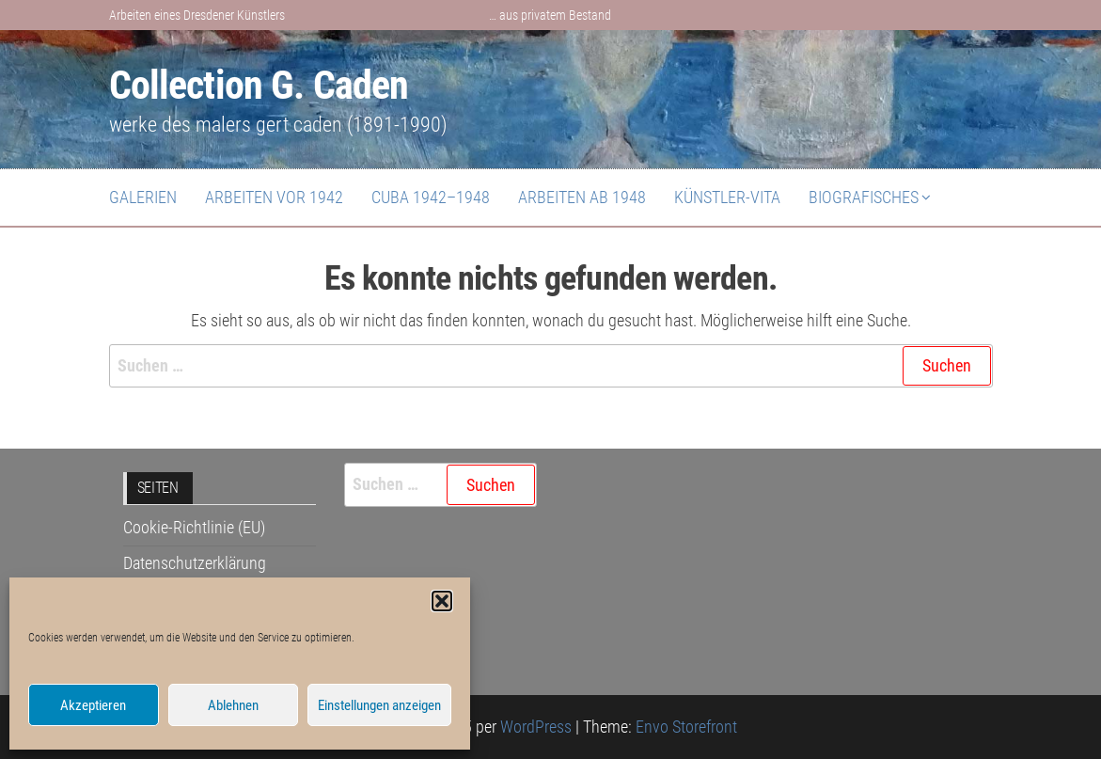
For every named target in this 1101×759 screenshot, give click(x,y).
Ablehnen (233, 705)
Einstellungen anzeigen (379, 705)
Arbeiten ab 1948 (582, 197)
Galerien (143, 197)
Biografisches (864, 197)
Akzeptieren (93, 705)
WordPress (536, 726)
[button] (442, 601)
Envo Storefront (686, 726)
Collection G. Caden (259, 85)
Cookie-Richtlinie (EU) (194, 527)
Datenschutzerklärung (194, 563)
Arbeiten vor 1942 (274, 197)
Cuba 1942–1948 (430, 197)
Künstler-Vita (727, 197)
